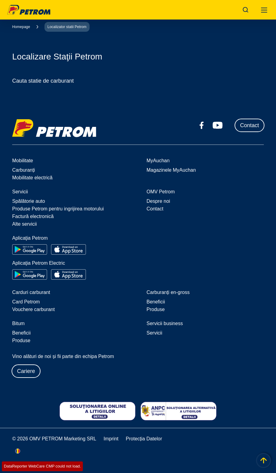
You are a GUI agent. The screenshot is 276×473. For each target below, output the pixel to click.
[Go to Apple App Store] (68, 249)
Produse (156, 309)
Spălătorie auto (28, 201)
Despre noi (158, 201)
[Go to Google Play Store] (29, 249)
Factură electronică (33, 216)
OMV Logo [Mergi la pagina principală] (28, 10)
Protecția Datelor (144, 438)
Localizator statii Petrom (67, 27)
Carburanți (23, 170)
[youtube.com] (218, 125)
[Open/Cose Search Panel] (245, 9)
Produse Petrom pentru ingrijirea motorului (58, 208)
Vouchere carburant (33, 309)
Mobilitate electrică (32, 177)
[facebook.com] (201, 125)
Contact (249, 125)
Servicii (154, 332)
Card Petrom (26, 301)
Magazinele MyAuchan (171, 170)
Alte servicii (24, 224)
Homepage (21, 27)
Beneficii (156, 301)
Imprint (111, 438)
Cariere (26, 371)
